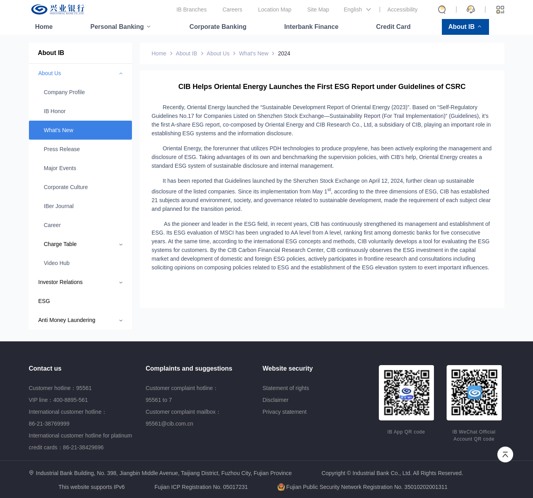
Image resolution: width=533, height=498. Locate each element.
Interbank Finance (311, 26)
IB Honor (55, 111)
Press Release (62, 149)
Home (44, 26)
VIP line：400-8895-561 (58, 400)
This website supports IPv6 (92, 487)
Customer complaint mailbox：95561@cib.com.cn (184, 418)
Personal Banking (117, 26)
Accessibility (403, 9)
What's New (58, 130)
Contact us (45, 368)
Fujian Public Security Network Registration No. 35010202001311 (362, 487)
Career (52, 225)
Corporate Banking (217, 26)
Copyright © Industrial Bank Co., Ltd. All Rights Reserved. (392, 473)
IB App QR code (406, 432)
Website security (288, 368)
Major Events (60, 168)
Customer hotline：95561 (60, 388)
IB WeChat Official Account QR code (474, 435)
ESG (44, 301)
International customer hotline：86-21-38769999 (68, 418)
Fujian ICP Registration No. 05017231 (201, 487)
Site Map (318, 9)
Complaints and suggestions (189, 368)
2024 (284, 53)
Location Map (274, 9)
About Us (218, 53)
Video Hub (57, 263)
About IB (461, 26)
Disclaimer (275, 400)
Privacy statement (285, 412)
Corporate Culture (66, 187)
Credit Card (393, 26)
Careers (232, 9)
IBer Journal (59, 206)
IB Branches (191, 9)
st (329, 189)
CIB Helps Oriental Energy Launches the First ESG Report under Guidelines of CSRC (322, 87)
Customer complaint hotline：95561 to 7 (182, 394)
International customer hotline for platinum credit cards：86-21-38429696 (80, 441)
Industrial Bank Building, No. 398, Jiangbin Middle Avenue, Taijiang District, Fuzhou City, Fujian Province (164, 473)
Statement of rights (286, 388)
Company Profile (64, 92)
